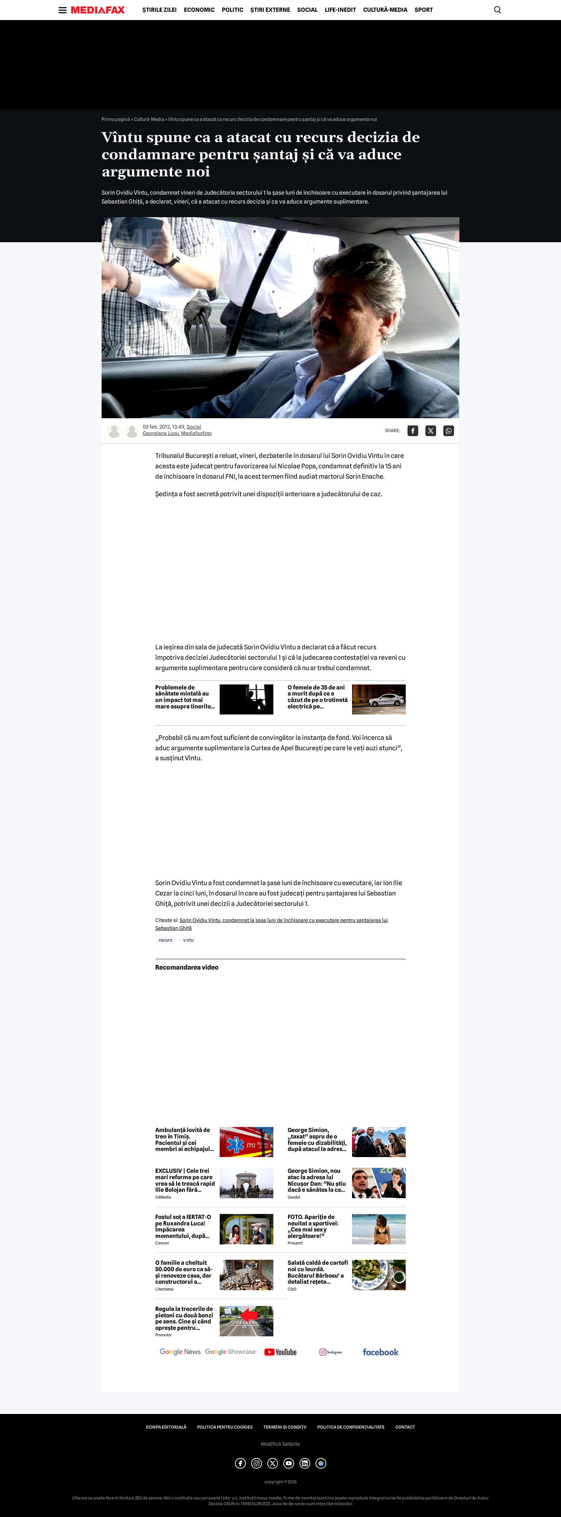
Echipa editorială (166, 1427)
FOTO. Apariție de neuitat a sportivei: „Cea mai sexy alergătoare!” (313, 1226)
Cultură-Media (385, 10)
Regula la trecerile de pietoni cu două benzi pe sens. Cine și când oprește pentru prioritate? (184, 1318)
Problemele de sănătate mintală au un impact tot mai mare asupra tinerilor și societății (184, 696)
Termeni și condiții (285, 1427)
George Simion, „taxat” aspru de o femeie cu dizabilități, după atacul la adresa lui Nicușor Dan (317, 1139)
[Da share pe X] (430, 430)
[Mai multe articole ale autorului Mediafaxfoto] (132, 431)
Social (307, 10)
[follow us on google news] (180, 1352)
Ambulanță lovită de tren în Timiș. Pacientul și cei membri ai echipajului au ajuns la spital (185, 1139)
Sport (424, 10)
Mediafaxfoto (196, 433)
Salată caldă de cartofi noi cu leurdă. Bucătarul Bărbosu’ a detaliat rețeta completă (318, 1272)
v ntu (188, 940)
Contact (405, 1427)
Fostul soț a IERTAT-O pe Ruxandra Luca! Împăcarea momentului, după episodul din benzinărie (183, 1226)
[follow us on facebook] (381, 1352)
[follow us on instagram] (331, 1352)
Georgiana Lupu (161, 433)
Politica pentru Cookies (225, 1427)
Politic (232, 10)
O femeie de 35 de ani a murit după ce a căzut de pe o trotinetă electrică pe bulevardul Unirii (318, 696)
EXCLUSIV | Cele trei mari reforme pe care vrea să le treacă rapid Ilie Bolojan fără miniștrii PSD (185, 1180)
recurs (165, 940)
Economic (199, 10)
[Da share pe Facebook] (413, 430)
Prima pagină (116, 119)
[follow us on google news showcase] (230, 1352)
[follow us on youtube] (280, 1352)
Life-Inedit (340, 10)
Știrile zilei (159, 10)
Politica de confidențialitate (351, 1427)
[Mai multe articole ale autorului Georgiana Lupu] (114, 431)
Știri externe (270, 10)
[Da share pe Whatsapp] (448, 430)
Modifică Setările (280, 1444)
